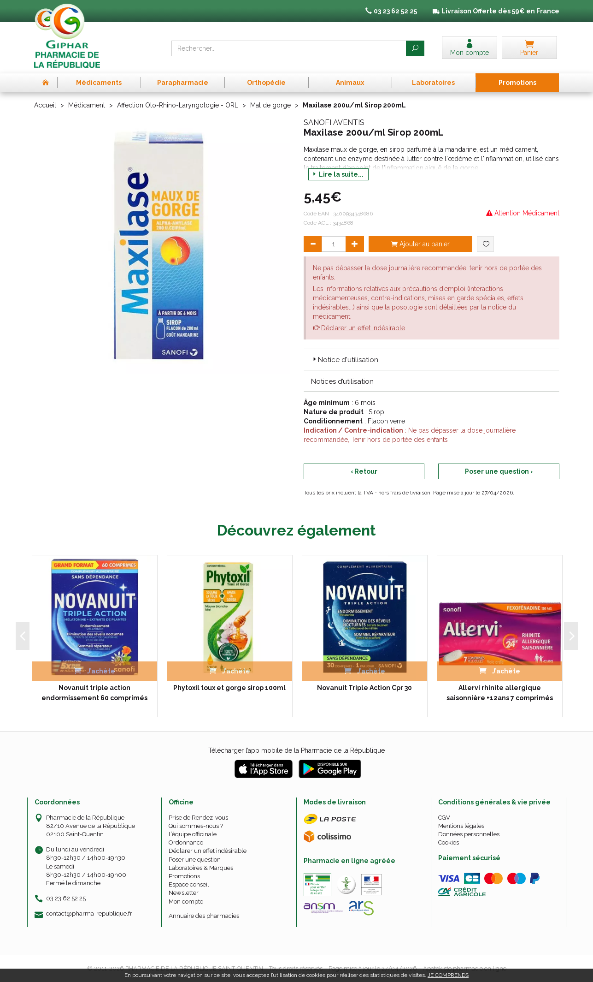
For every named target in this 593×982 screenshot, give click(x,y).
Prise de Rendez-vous (198, 817)
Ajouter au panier (420, 244)
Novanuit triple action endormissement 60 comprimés (94, 693)
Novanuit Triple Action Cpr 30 (364, 687)
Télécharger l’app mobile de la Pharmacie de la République (296, 750)
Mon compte (186, 901)
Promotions (184, 876)
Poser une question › (499, 471)
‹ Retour (364, 471)
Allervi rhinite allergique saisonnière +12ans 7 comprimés (499, 693)
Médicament (86, 105)
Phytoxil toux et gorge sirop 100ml (229, 687)
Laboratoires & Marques (201, 867)
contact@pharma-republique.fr (89, 914)
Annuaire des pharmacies (204, 915)
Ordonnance (186, 842)
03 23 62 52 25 (66, 898)
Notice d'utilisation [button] (344, 360)
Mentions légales (461, 825)
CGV (444, 817)
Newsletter (184, 892)
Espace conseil (189, 884)
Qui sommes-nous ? (196, 825)
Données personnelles (468, 834)
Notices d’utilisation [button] (342, 381)
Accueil (45, 105)
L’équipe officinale (193, 834)
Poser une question (195, 859)
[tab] (431, 359)
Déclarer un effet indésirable (363, 328)
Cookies (448, 842)
